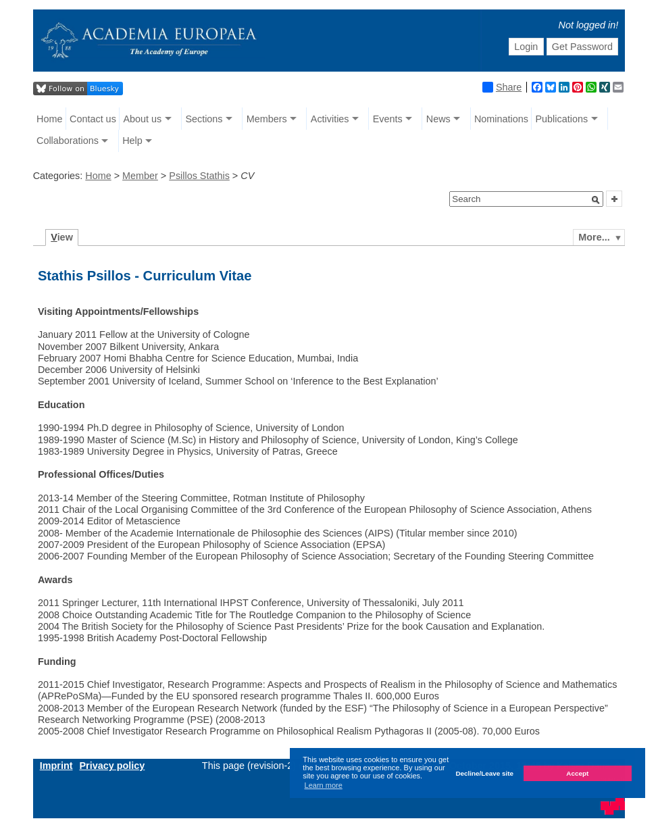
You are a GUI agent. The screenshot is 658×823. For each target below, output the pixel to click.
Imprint (56, 765)
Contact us (93, 119)
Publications (562, 119)
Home (49, 119)
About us (142, 119)
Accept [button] (577, 773)
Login (526, 46)
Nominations (501, 119)
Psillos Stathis (199, 175)
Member (140, 175)
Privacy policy (112, 765)
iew (62, 237)
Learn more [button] (324, 785)
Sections (203, 119)
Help (132, 140)
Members (267, 119)
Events (388, 119)
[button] (595, 200)
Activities (330, 119)
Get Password (582, 46)
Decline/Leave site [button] (484, 773)
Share (502, 87)
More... (593, 237)
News (438, 119)
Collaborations (67, 140)
